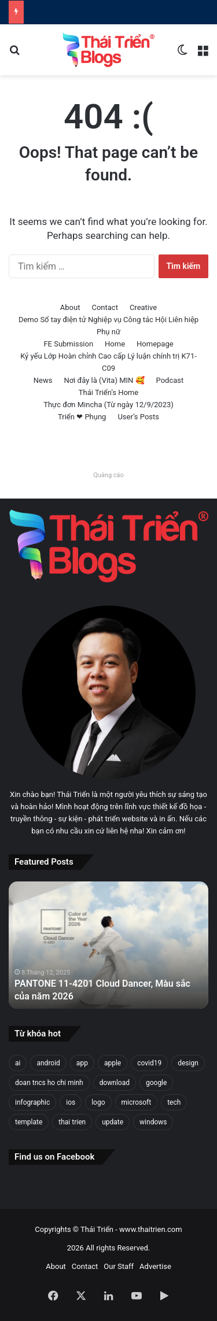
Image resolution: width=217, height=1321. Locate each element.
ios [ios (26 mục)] (70, 1102)
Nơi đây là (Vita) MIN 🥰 (104, 380)
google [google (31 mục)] (156, 1083)
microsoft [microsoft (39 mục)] (137, 1102)
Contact (104, 307)
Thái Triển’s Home (108, 392)
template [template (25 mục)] (28, 1122)
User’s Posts (138, 416)
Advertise (155, 1266)
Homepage (155, 344)
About (70, 307)
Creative (143, 307)
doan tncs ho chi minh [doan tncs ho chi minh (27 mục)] (49, 1083)
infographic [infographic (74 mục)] (32, 1102)
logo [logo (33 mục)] (98, 1102)
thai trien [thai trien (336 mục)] (72, 1122)
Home (115, 344)
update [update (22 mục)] (112, 1122)
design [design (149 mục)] (188, 1063)
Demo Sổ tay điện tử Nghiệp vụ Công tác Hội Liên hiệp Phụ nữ (108, 325)
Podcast (170, 380)
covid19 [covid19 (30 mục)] (149, 1063)
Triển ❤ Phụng (82, 416)
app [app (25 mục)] (82, 1063)
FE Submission (68, 344)
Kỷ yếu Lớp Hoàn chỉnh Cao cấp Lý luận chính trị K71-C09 (108, 362)
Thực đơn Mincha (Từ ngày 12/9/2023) (108, 404)
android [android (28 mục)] (48, 1063)
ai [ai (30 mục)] (17, 1063)
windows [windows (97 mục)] (153, 1122)
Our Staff (119, 1266)
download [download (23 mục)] (115, 1083)
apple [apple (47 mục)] (112, 1063)
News (43, 380)
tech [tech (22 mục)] (174, 1102)
